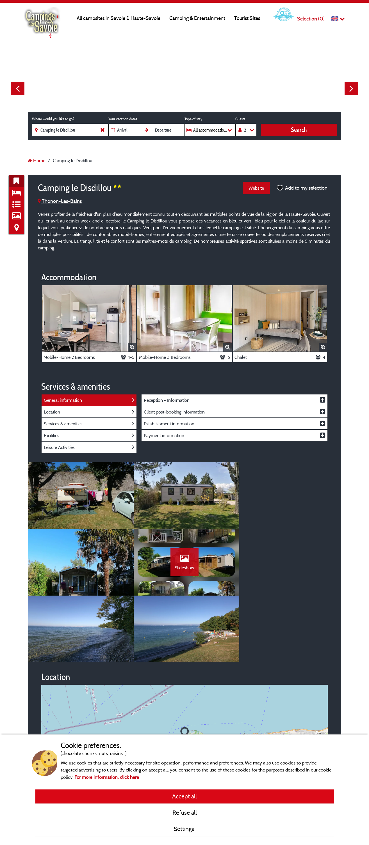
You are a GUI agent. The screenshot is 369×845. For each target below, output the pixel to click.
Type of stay (193, 118)
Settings (184, 828)
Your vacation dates (122, 118)
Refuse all (184, 812)
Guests (240, 118)
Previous (17, 88)
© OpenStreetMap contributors (297, 725)
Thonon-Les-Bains (60, 201)
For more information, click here (106, 777)
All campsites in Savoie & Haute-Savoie (118, 18)
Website (256, 188)
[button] (184, 668)
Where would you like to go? (53, 118)
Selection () (311, 18)
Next (351, 88)
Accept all (184, 796)
